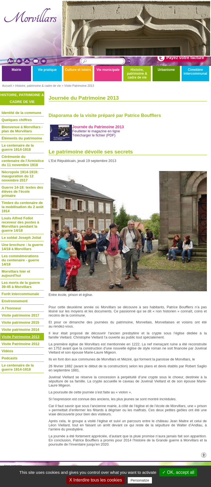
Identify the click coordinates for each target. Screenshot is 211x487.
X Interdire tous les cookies (95, 480)
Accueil (7, 85)
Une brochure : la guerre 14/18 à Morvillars (22, 247)
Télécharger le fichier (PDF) (93, 135)
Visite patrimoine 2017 (20, 315)
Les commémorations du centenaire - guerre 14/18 (20, 260)
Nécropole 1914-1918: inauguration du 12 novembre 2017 (20, 176)
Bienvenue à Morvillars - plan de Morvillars (22, 129)
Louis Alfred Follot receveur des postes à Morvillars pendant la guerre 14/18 (20, 224)
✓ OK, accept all (178, 472)
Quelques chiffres (17, 120)
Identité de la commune (21, 113)
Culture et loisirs (78, 70)
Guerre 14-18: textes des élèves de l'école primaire (22, 191)
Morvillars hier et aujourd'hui (16, 273)
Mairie (16, 70)
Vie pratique (47, 70)
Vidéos (7, 351)
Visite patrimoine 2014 (20, 330)
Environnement (15, 301)
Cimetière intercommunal (195, 71)
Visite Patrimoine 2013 (79, 85)
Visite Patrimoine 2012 (21, 344)
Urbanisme (166, 70)
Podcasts (10, 358)
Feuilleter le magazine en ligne (96, 131)
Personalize (140, 480)
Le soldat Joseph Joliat (21, 238)
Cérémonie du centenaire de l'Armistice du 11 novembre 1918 (23, 161)
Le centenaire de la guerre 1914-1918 (18, 147)
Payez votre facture (180, 57)
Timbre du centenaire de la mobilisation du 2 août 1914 (22, 207)
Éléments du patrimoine (22, 138)
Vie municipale (108, 70)
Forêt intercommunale (20, 294)
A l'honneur (11, 308)
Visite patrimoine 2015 (20, 322)
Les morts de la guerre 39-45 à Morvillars (21, 285)
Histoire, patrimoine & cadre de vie (137, 73)
